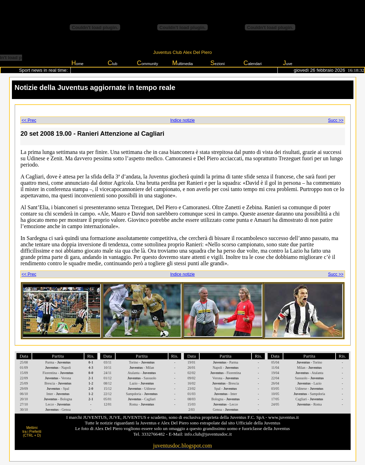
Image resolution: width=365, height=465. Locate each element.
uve (287, 62)
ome (77, 62)
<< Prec (29, 120)
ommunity (147, 62)
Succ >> (335, 120)
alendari (252, 62)
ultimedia (182, 62)
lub (112, 62)
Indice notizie (182, 120)
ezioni (218, 62)
